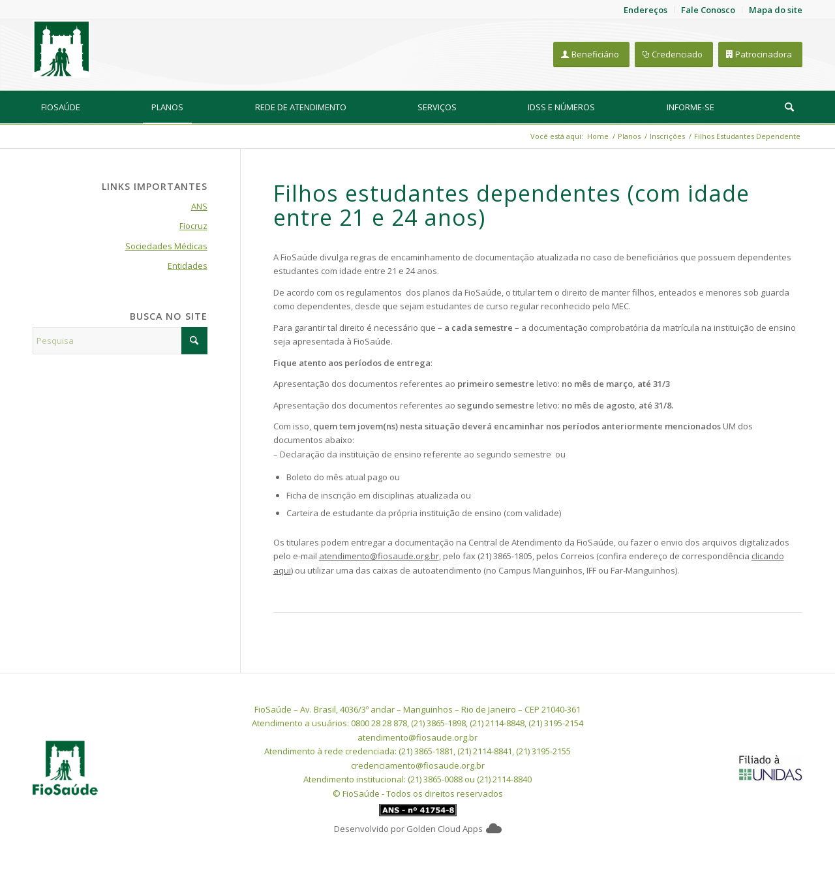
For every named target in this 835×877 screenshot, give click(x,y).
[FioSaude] (61, 49)
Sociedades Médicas (166, 246)
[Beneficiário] (591, 54)
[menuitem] (61, 107)
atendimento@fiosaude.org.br (379, 556)
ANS (199, 206)
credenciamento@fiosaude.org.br (418, 765)
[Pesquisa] (789, 107)
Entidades (187, 265)
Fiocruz (193, 226)
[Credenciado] (674, 54)
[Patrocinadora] (760, 54)
